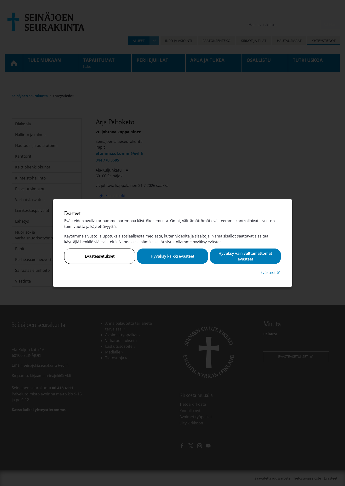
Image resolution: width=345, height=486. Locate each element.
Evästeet (270, 272)
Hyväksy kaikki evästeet (172, 256)
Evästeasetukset (100, 256)
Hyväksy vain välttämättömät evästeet (245, 256)
